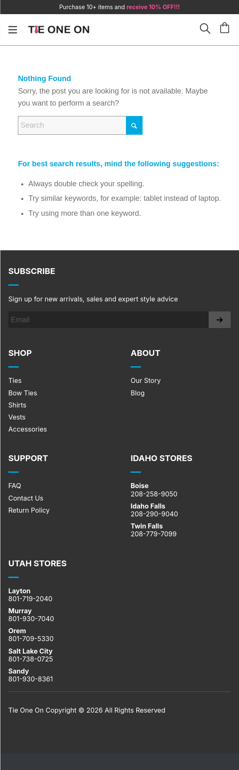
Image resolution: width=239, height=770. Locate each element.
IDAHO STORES (161, 458)
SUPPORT (28, 458)
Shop (20, 353)
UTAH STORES (37, 563)
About (145, 353)
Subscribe (31, 271)
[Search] (80, 125)
